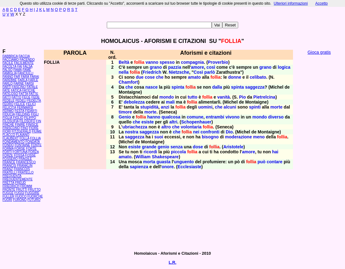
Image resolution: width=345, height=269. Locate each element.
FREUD (20, 182)
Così (198, 72)
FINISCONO (11, 128)
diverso (276, 116)
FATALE (32, 87)
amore (197, 67)
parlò (209, 72)
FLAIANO (22, 135)
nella (124, 72)
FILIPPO (30, 117)
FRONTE (8, 189)
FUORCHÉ (35, 196)
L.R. (173, 262)
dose (198, 146)
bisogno (210, 136)
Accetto (321, 3)
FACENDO (27, 59)
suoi (158, 136)
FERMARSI (25, 107)
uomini (205, 106)
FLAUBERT (10, 138)
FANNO (7, 76)
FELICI (31, 104)
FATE (6, 90)
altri (173, 121)
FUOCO (20, 196)
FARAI (34, 76)
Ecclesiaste (189, 166)
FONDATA (33, 141)
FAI (19, 66)
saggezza (254, 87)
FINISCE (32, 124)
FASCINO (19, 87)
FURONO (19, 200)
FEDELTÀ (34, 100)
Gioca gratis (319, 52)
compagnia (192, 62)
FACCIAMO (10, 59)
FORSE (19, 148)
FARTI (6, 87)
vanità (223, 97)
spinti (255, 106)
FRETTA (8, 182)
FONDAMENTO (13, 141)
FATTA (23, 93)
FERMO (8, 111)
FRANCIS (9, 165)
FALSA (27, 66)
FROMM (26, 186)
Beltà (124, 62)
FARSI (29, 83)
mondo (166, 97)
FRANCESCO (26, 162)
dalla (217, 87)
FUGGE (8, 193)
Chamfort (128, 82)
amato (194, 77)
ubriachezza (134, 126)
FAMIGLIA (9, 73)
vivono (232, 116)
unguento (184, 161)
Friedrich (152, 72)
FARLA (22, 80)
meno (259, 136)
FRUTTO (34, 189)
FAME (27, 70)
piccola (178, 151)
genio (163, 146)
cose (150, 77)
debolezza (134, 102)
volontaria (191, 126)
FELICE (19, 104)
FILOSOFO (27, 121)
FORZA (33, 152)
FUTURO (33, 200)
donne (234, 77)
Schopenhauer (196, 121)
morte (276, 106)
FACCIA (24, 56)
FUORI (7, 200)
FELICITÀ (9, 107)
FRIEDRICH (10, 186)
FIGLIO (18, 117)
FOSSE (30, 155)
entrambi (215, 116)
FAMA (17, 70)
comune (195, 116)
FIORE (34, 128)
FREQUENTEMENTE (17, 179)
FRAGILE (25, 158)
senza (177, 146)
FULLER (8, 196)
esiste (147, 121)
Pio (242, 97)
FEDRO (7, 104)
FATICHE (28, 90)
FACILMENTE (24, 63)
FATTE (33, 93)
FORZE (7, 155)
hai (275, 151)
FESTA (19, 111)
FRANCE (8, 162)
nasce (151, 87)
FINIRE (20, 124)
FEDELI (21, 100)
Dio (229, 131)
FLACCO (8, 135)
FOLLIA (35, 138)
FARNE (19, 83)
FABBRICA (10, 56)
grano (156, 67)
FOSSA (19, 155)
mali (170, 102)
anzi (165, 106)
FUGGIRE (32, 193)
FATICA (16, 90)
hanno (153, 116)
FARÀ (25, 76)
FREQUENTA (11, 176)
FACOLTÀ (9, 66)
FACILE (7, 63)
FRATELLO (26, 172)
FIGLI (35, 114)
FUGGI (19, 193)
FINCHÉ (8, 124)
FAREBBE (9, 80)
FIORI (6, 131)
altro (166, 126)
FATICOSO (10, 93)
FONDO (8, 145)
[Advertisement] (319, 152)
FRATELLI (9, 172)
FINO (24, 128)
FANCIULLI (25, 73)
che (159, 77)
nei (196, 131)
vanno (151, 62)
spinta (178, 87)
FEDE (35, 97)
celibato (258, 77)
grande (149, 146)
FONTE (36, 145)
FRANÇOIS (22, 169)
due (140, 77)
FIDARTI (31, 111)
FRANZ (7, 169)
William (143, 156)
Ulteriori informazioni (291, 3)
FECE (26, 97)
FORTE (31, 148)
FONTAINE (22, 145)
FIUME (36, 131)
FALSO (7, 70)
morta (149, 161)
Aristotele (233, 146)
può (262, 161)
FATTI (6, 97)
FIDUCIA (8, 114)
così (210, 67)
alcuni (230, 106)
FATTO (16, 97)
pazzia (174, 67)
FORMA (8, 148)
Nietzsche (179, 72)
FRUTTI (21, 189)
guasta (163, 161)
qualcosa (171, 116)
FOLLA (24, 138)
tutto (192, 97)
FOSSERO (10, 158)
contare (275, 161)
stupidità (149, 106)
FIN (38, 121)
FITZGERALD (21, 131)
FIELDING (23, 114)
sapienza (139, 166)
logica (284, 67)
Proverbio (218, 62)
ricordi (150, 151)
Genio (125, 116)
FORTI (7, 152)
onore (168, 166)
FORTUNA (20, 152)
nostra (131, 131)
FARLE (33, 80)
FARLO (7, 83)
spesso (167, 62)
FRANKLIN (24, 165)
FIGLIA (7, 117)
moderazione (238, 136)
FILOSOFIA (10, 121)
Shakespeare (165, 156)
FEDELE (8, 100)
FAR (17, 76)
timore (125, 111)
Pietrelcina (264, 97)
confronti (210, 131)
